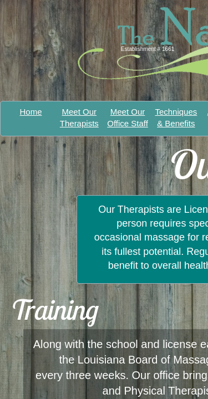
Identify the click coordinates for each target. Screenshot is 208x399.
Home (31, 111)
